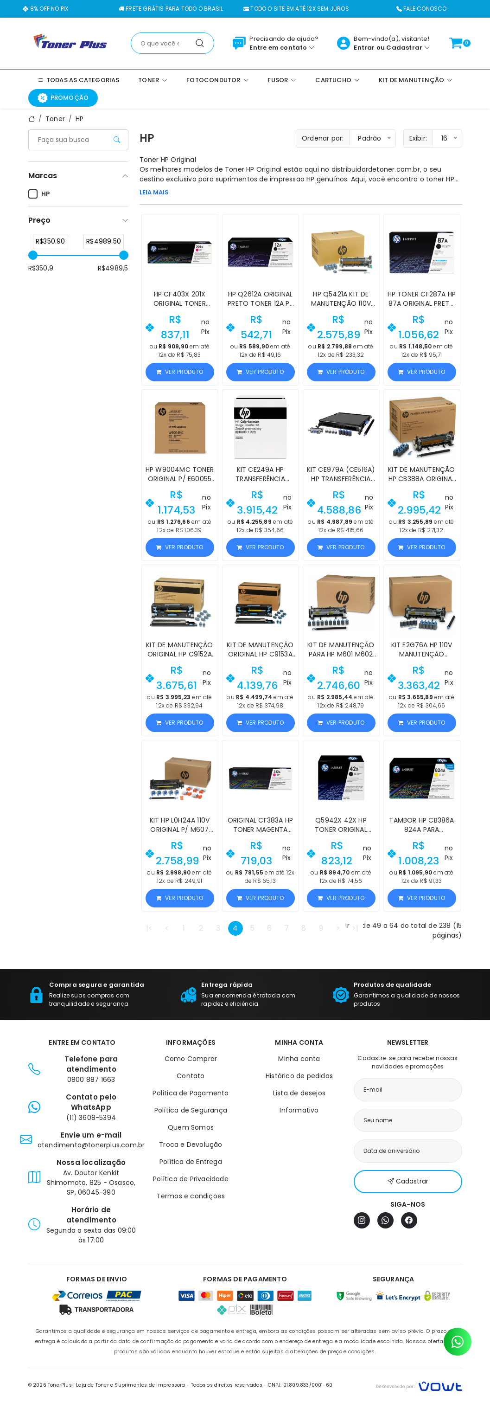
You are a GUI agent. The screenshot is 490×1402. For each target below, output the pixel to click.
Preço (39, 220)
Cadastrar (404, 47)
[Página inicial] (70, 42)
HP (79, 118)
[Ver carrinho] (455, 43)
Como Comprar (191, 1058)
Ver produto (179, 372)
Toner (55, 118)
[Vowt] (418, 1385)
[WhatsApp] (385, 1220)
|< (149, 928)
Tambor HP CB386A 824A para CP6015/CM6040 (421, 829)
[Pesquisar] (200, 43)
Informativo (299, 1110)
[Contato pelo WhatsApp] (457, 1342)
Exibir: (418, 138)
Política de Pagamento (191, 1093)
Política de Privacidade (191, 1178)
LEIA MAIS (154, 192)
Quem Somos (191, 1127)
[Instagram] (362, 1220)
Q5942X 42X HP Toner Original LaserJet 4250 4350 (341, 829)
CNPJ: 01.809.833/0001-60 (300, 1385)
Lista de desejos (299, 1093)
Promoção (63, 98)
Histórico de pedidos (299, 1075)
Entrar (364, 47)
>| (355, 928)
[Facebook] (409, 1220)
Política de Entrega (190, 1161)
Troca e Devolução (190, 1144)
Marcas (42, 175)
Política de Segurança (190, 1110)
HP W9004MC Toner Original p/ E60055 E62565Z (180, 479)
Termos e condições (191, 1196)
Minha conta (299, 1058)
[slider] (33, 255)
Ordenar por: (323, 138)
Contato (190, 1075)
